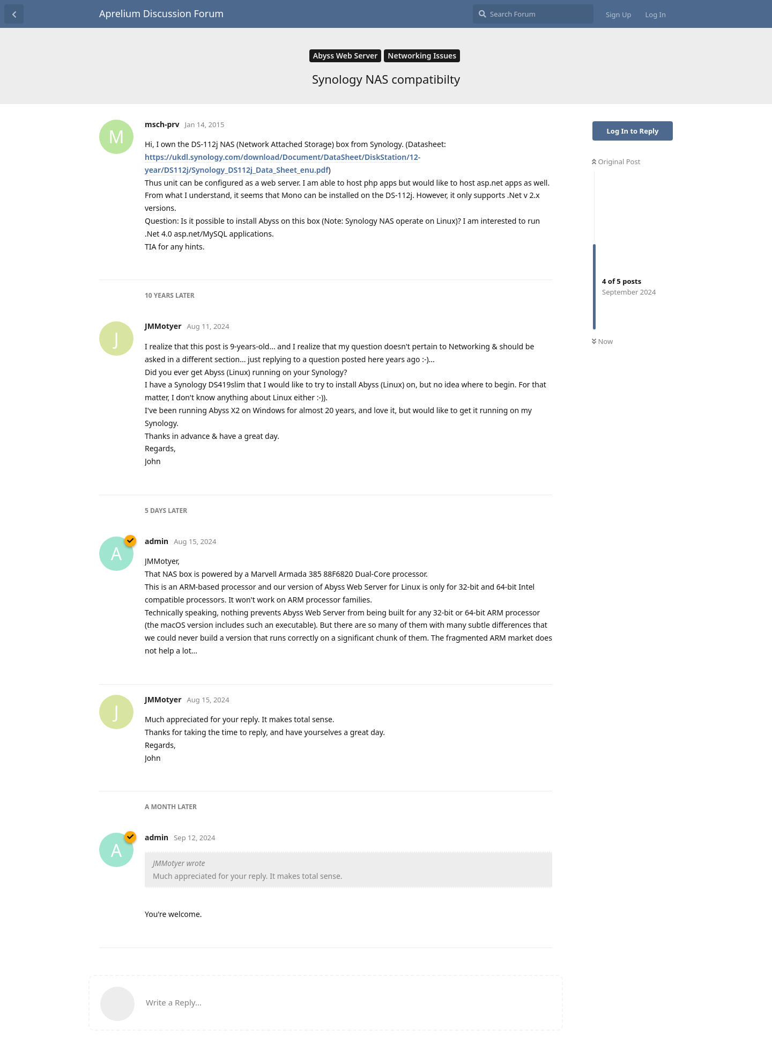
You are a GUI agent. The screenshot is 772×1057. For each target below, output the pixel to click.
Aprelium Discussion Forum (161, 13)
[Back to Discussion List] (14, 14)
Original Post (616, 161)
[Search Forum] (533, 14)
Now (602, 341)
